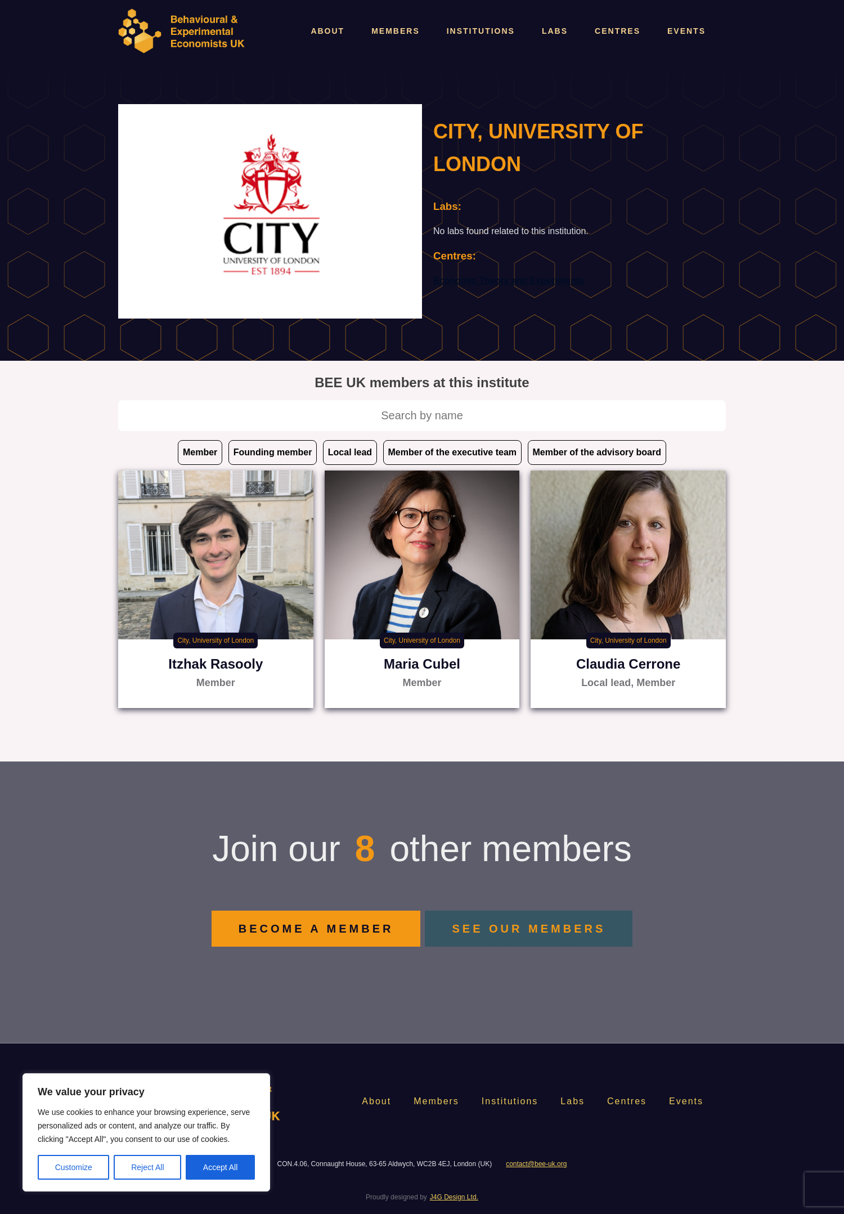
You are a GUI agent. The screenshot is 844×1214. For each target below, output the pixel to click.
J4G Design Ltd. (454, 1197)
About (327, 30)
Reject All (147, 1167)
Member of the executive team (452, 452)
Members (395, 30)
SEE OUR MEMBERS (528, 928)
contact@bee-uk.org (536, 1164)
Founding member (273, 452)
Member (200, 452)
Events (686, 30)
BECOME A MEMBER (316, 928)
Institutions (481, 30)
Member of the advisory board (597, 452)
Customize (73, 1167)
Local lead (350, 452)
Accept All (220, 1167)
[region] (146, 1132)
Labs (555, 30)
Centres (617, 30)
